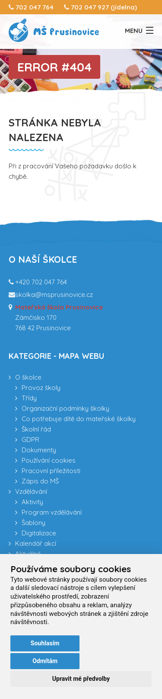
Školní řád (36, 429)
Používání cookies (49, 460)
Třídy (29, 398)
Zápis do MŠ (40, 481)
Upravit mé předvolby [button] (81, 678)
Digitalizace (39, 533)
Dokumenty (39, 450)
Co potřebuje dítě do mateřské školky (79, 419)
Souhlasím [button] (45, 643)
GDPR (30, 439)
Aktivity (32, 502)
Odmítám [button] (44, 660)
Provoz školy (41, 387)
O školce (28, 377)
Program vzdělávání (52, 512)
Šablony (33, 523)
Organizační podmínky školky (65, 408)
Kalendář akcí (35, 543)
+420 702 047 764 (41, 282)
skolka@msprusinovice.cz (54, 294)
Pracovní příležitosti (51, 471)
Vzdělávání (31, 491)
